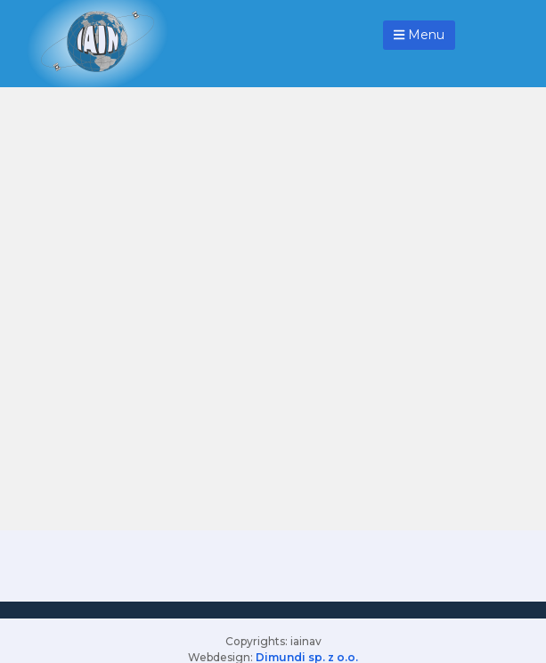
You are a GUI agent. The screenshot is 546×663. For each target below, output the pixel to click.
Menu (419, 35)
